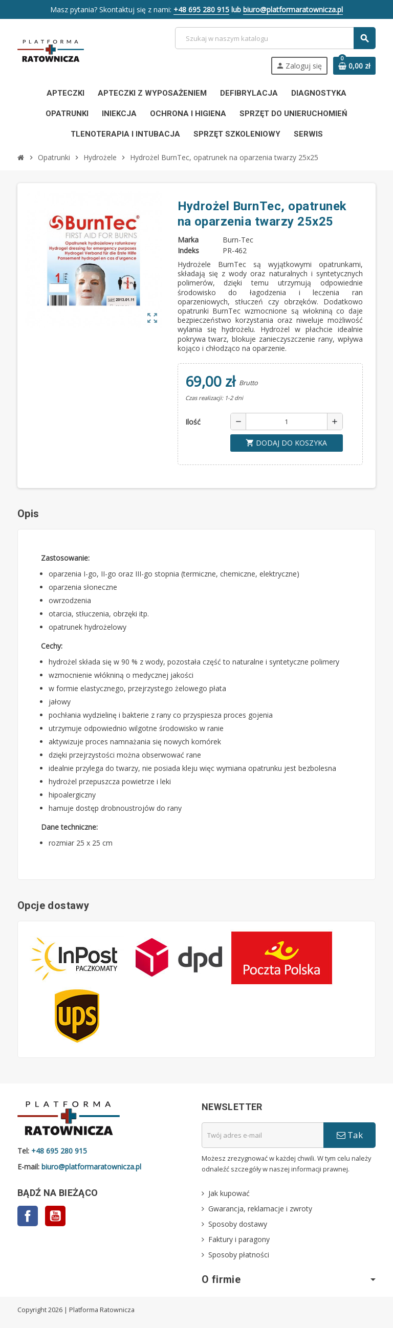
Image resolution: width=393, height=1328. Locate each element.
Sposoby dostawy (237, 1224)
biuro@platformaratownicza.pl (293, 9)
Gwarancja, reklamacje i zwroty (260, 1208)
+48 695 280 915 (201, 9)
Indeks (188, 250)
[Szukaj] (275, 38)
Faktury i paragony (239, 1239)
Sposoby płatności (238, 1254)
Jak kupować (229, 1193)
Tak (350, 1135)
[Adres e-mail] (262, 1135)
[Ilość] (287, 421)
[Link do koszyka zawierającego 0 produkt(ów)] (354, 66)
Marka (188, 240)
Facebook (27, 1216)
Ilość (193, 422)
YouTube (55, 1216)
